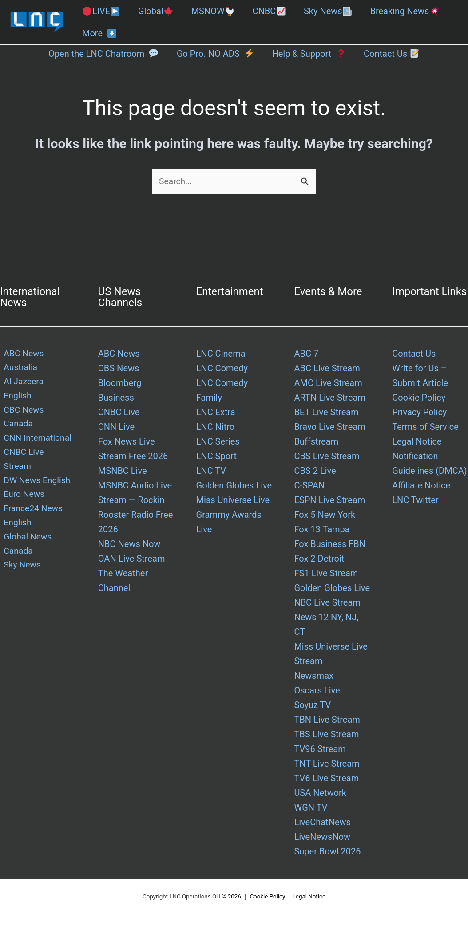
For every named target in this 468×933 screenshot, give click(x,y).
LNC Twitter (415, 500)
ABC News (119, 354)
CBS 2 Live (315, 471)
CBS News (118, 368)
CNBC (268, 11)
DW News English (34, 442)
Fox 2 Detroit (319, 559)
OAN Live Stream (131, 559)
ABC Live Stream (327, 368)
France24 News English (30, 478)
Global (155, 11)
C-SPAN (309, 485)
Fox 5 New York (324, 515)
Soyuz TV (312, 705)
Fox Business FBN (329, 544)
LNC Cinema (221, 354)
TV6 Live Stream (326, 778)
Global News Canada (25, 507)
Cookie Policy (418, 398)
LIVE (101, 11)
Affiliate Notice (421, 485)
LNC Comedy (222, 368)
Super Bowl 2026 (327, 851)
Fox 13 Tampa (321, 529)
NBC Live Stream (327, 603)
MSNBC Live (122, 471)
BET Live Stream (326, 412)
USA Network (320, 793)
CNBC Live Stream (36, 427)
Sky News (328, 11)
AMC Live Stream (328, 383)
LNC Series (218, 442)
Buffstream (316, 442)
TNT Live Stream (326, 764)
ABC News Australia (21, 361)
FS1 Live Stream (326, 573)
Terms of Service (425, 427)
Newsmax (313, 676)
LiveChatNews (322, 822)
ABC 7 (306, 354)
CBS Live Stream (326, 456)
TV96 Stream (319, 749)
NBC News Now (129, 544)
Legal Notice (416, 442)
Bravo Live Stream (329, 427)
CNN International (35, 412)
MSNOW (212, 11)
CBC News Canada (37, 398)
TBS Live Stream (326, 734)
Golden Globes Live (234, 485)
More (99, 33)
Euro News (21, 456)
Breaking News (404, 11)
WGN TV (310, 808)
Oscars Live (317, 690)
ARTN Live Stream (329, 398)
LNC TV (211, 471)
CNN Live (116, 427)
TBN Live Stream (327, 720)
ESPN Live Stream (329, 500)
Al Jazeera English (36, 383)
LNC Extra (215, 412)
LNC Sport (216, 456)
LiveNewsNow (322, 837)
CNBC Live (119, 412)
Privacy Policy (419, 412)
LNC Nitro (215, 427)
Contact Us (414, 354)
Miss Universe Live (233, 500)
